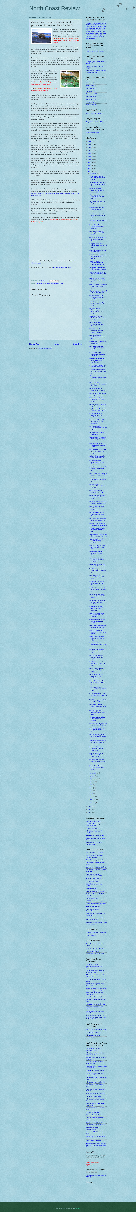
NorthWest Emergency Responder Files (93, 824)
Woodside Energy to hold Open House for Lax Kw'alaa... (97, 718)
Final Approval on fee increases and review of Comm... (97, 445)
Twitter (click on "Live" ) (93, 132)
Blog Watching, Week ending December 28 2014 (96, 232)
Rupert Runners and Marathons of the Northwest (95, 1137)
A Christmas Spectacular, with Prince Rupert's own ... (97, 371)
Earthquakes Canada (92, 898)
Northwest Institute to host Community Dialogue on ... (97, 736)
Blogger (77, 1208)
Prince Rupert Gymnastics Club (95, 1082)
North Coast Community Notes (95, 997)
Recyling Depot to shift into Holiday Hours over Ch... (97, 502)
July (91, 785)
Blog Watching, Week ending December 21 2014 (96, 347)
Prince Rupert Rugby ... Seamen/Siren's (93, 1128)
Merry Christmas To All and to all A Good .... (97, 251)
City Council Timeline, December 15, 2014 (96, 491)
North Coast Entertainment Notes (96, 1029)
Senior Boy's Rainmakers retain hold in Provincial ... (97, 682)
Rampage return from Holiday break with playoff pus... (98, 245)
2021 (90, 150)
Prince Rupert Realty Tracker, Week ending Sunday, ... (96, 767)
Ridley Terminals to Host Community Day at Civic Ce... (97, 377)
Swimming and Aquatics (93, 1096)
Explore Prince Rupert (93, 828)
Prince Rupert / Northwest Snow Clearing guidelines (96, 71)
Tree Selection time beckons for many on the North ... (97, 688)
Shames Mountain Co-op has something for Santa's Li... (97, 496)
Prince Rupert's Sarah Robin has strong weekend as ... (96, 676)
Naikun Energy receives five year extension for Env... (98, 724)
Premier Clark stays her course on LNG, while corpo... (96, 669)
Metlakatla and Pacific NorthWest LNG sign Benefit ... (96, 399)
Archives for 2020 (91, 94)
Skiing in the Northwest (93, 1112)
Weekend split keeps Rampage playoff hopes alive (97, 712)
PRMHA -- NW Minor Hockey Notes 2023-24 (95, 1062)
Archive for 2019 (91, 96)
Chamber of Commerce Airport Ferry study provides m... (96, 360)
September (93, 779)
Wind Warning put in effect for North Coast (97, 700)
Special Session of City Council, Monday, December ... (96, 540)
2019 (90, 156)
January (92, 803)
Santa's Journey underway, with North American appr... (97, 256)
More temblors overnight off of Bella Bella (97, 342)
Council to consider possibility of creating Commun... (96, 462)
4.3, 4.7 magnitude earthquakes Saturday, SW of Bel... (97, 354)
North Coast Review (54, 8)
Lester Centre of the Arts (93, 1032)
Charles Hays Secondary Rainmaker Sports (93, 1049)
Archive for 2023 (91, 85)
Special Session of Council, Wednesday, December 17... (97, 438)
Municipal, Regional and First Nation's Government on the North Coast (95, 992)
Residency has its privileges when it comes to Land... (98, 474)
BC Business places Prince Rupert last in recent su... (97, 366)
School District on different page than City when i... (97, 405)
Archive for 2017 (91, 102)
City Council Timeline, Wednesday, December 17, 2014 (97, 317)
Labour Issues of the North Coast (96, 988)
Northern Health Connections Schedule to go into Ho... (97, 384)
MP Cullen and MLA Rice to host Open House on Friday (97, 451)
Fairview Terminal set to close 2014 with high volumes (96, 614)
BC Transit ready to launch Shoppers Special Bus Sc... (97, 729)
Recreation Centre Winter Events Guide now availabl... (97, 602)
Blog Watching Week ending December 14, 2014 (96, 577)
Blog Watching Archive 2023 (94, 122)
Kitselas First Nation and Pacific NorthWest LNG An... (97, 280)
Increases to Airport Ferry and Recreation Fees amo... (97, 547)
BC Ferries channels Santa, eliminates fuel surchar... (97, 519)
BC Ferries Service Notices (94, 878)
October (92, 776)
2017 (90, 162)
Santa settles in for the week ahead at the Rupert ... (96, 553)
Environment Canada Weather (95, 891)
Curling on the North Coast (94, 1122)
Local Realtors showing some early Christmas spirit (96, 638)
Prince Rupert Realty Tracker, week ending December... (96, 559)
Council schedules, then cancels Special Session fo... (97, 761)
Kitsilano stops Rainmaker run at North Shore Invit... (97, 565)
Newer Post (34, 344)
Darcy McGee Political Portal (95, 954)
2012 (90, 809)
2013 (90, 806)
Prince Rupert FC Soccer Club (95, 1125)
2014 (90, 171)
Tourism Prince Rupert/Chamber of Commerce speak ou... (97, 262)
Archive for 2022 (91, 88)
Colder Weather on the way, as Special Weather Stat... (98, 239)
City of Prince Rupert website (95, 860)
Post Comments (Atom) (45, 348)
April (91, 794)
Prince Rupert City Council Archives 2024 (94, 843)
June (91, 788)
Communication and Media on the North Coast (95, 971)
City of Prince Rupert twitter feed (96, 867)
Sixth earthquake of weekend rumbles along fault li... (97, 336)
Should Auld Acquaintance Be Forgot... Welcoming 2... (97, 184)
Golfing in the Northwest (93, 1140)
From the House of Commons (95, 948)
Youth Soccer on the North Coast (96, 1093)
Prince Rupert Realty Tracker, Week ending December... (96, 226)
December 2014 (41, 283)
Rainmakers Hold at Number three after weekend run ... (96, 415)
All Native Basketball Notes (94, 1115)
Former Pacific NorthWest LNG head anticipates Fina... (97, 651)
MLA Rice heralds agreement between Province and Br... (96, 330)
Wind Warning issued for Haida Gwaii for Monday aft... (97, 570)
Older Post (77, 344)
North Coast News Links (93, 821)
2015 (90, 168)
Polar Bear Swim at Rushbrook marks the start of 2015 (96, 190)
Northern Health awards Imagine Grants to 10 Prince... (96, 514)
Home (56, 344)
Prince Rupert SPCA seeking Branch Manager (97, 389)
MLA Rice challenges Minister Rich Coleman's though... (97, 632)
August (92, 782)
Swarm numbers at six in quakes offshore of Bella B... (97, 273)
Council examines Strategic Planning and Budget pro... (97, 468)
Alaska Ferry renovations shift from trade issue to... (97, 268)
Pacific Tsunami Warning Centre (96, 903)
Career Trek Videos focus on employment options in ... (98, 695)
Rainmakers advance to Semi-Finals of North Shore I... (96, 583)
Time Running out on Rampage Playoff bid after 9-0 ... (96, 196)
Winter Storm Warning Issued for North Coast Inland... (97, 177)
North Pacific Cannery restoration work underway (96, 608)
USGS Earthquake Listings (94, 901)
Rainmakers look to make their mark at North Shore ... (97, 644)
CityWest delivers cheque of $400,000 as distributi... (98, 291)
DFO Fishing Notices (92, 881)
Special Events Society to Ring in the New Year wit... (97, 203)
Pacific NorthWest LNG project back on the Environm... (96, 421)
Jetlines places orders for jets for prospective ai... (97, 457)
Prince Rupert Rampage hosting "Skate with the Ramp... (97, 595)
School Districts (90, 935)
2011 (90, 812)
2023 (90, 144)
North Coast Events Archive (94, 113)
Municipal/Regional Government (96, 932)
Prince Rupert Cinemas (93, 1035)
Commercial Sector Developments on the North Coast (94, 966)
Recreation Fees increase (55, 283)
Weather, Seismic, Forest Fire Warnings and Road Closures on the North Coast (96, 1017)
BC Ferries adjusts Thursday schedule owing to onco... (98, 427)
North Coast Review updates (95, 51)
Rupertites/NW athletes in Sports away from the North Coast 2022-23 (96, 1145)
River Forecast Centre (93, 906)
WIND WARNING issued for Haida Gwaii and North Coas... (98, 286)
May (91, 791)
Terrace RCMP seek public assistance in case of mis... (97, 742)
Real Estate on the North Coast (95, 1004)
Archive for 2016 (91, 105)
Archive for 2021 (91, 91)
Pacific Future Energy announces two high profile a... (96, 657)
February (93, 800)
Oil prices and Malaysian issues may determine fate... (97, 529)
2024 (90, 141)
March (92, 797)
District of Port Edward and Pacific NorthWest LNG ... (98, 524)
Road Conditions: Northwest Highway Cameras (94, 856)
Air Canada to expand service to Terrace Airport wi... (97, 706)
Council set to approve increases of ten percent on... (97, 479)
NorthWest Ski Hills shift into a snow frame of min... (96, 209)
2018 (90, 159)
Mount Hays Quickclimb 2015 (95, 1070)
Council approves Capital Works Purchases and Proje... (97, 303)
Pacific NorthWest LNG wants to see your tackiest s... (96, 507)
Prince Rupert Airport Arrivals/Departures (92, 910)
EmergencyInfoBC (91, 888)
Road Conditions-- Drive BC (94, 853)
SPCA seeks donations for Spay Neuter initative (97, 626)
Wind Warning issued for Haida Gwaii (97, 433)
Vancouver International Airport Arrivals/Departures (95, 918)
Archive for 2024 (91, 83)
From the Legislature (92, 951)
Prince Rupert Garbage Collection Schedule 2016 (94, 875)
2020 (90, 153)
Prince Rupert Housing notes (95, 835)
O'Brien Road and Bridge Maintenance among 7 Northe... (97, 621)
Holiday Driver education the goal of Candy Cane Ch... (97, 663)
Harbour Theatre (91, 1038)
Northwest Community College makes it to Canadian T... (96, 748)
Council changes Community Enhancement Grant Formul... (96, 311)
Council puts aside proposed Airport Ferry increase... (97, 485)
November (93, 773)
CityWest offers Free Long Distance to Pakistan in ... (98, 409)
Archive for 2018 (91, 99)
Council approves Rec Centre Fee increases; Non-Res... (97, 297)
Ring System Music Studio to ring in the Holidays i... (97, 394)
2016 (90, 165)
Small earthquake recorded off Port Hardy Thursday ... (97, 589)
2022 (90, 147)
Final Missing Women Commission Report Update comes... (96, 755)
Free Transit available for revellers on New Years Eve (97, 215)
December (93, 173)
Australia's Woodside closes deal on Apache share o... (98, 535)
